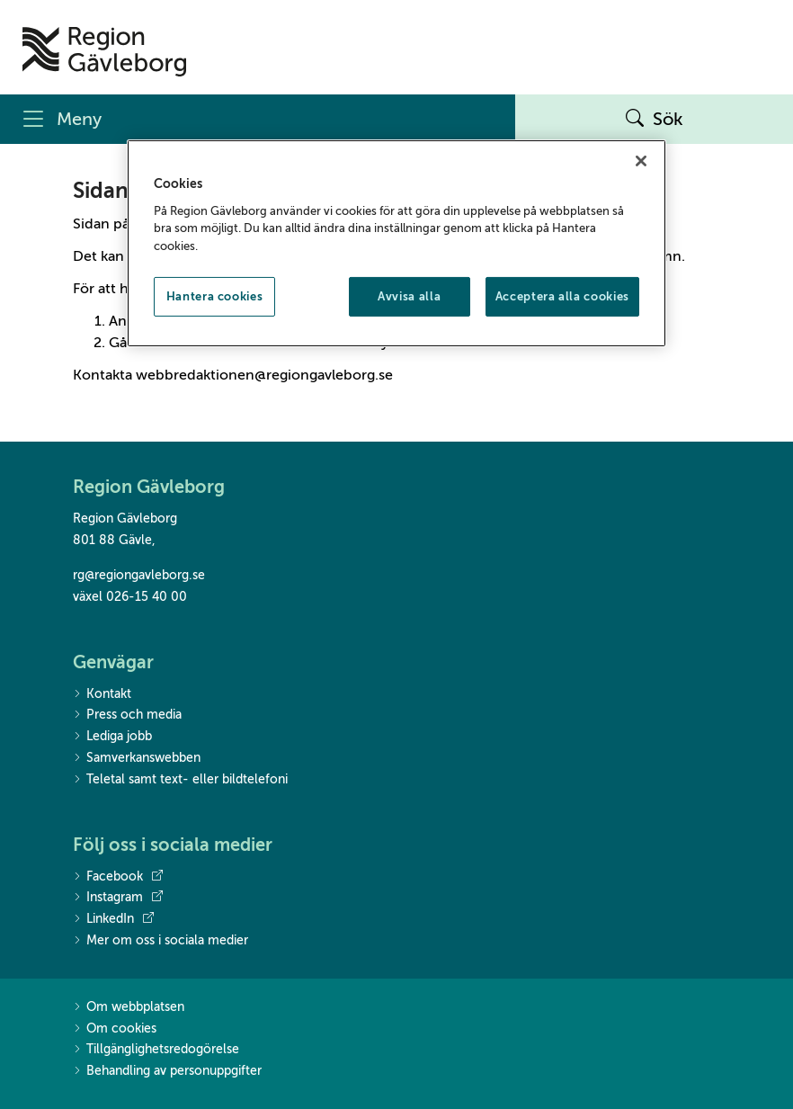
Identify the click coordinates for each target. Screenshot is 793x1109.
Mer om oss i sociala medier (160, 941)
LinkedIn (113, 919)
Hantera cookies (214, 296)
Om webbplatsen (128, 1007)
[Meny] (257, 119)
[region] (396, 243)
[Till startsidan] (104, 51)
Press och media (127, 715)
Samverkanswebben (136, 758)
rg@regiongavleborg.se (139, 575)
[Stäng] (641, 161)
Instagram (118, 898)
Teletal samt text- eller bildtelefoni (180, 780)
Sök (654, 119)
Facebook (118, 877)
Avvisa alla (409, 296)
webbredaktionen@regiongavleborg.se (264, 375)
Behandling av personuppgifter (167, 1071)
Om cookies (114, 1029)
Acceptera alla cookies (562, 296)
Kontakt (102, 694)
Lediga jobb (112, 737)
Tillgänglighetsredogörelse (156, 1050)
